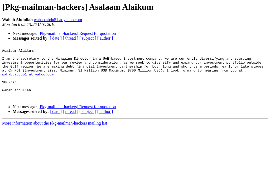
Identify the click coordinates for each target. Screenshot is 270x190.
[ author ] (105, 38)
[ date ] (56, 38)
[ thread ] (70, 38)
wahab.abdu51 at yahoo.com (58, 19)
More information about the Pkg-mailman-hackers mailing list (54, 132)
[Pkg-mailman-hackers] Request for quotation (77, 33)
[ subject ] (87, 38)
